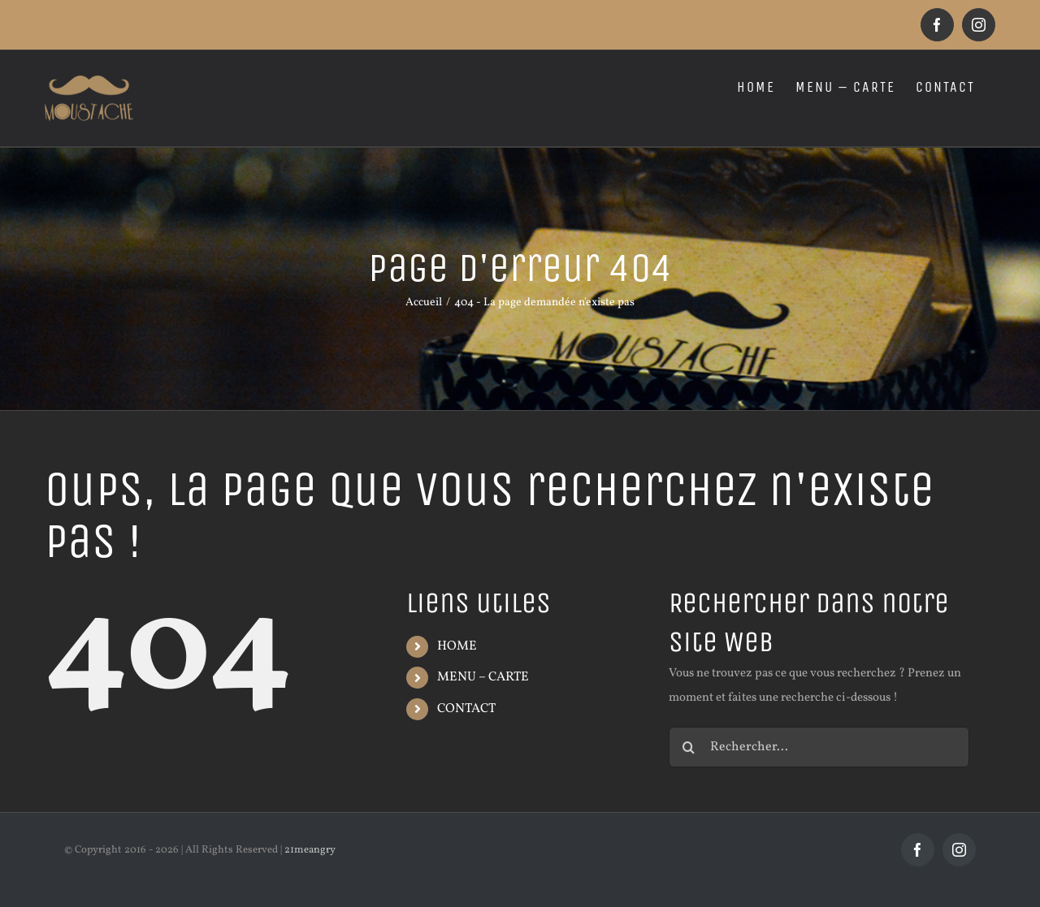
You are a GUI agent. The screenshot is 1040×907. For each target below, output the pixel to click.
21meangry (310, 850)
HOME (457, 646)
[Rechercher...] (819, 747)
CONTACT (466, 709)
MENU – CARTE (483, 677)
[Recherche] (689, 747)
